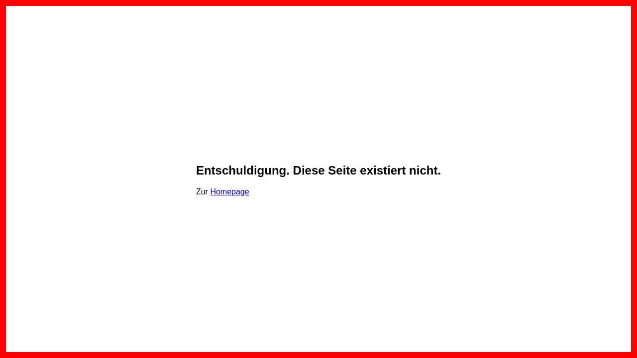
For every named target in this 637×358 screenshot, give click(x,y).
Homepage (229, 191)
